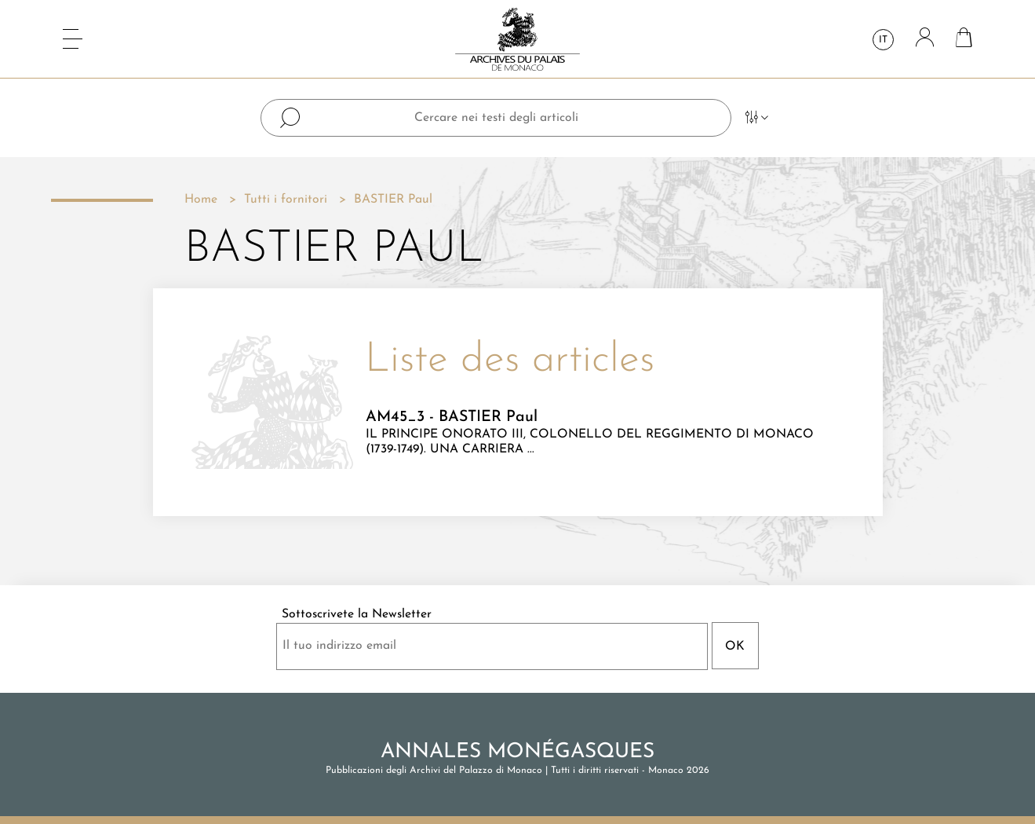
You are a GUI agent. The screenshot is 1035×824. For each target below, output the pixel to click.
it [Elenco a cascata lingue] (883, 40)
